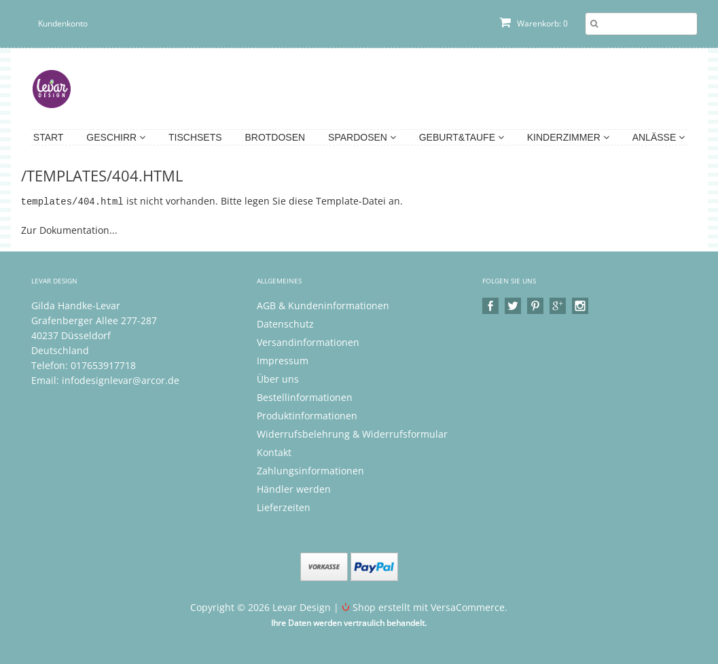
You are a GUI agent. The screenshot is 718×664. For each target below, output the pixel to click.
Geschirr (115, 137)
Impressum (282, 359)
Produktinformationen (307, 414)
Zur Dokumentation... (69, 229)
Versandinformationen (308, 341)
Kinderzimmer (568, 137)
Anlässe (658, 137)
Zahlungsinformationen (310, 470)
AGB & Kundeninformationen (323, 304)
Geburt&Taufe (461, 137)
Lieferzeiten (283, 506)
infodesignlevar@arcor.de (120, 379)
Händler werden (294, 488)
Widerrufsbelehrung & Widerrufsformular (352, 433)
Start (48, 137)
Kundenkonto (63, 23)
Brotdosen (275, 137)
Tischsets (195, 137)
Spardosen (362, 137)
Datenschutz (285, 323)
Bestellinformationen (305, 396)
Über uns (278, 378)
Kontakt (274, 451)
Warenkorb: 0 (533, 23)
